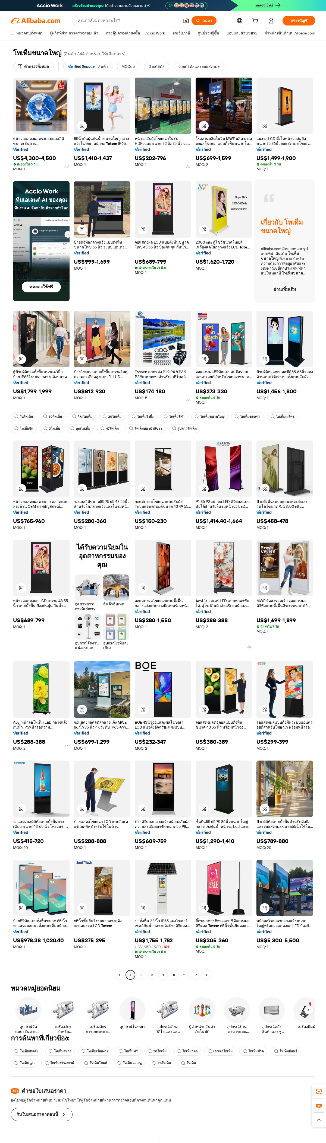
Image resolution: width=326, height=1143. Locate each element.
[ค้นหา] (204, 20)
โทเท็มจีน (23, 428)
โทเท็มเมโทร (282, 416)
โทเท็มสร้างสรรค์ (59, 1063)
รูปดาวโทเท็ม (184, 428)
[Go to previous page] (119, 975)
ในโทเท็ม (23, 416)
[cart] (256, 21)
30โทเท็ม (52, 416)
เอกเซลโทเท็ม (220, 1051)
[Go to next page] (206, 975)
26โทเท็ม (161, 1063)
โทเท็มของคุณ (247, 416)
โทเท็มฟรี (128, 1051)
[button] (186, 20)
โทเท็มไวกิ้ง (142, 416)
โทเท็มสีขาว (60, 1051)
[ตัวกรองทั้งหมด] (33, 66)
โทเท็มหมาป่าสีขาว (145, 428)
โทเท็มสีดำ (174, 416)
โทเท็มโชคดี (95, 1063)
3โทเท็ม (51, 428)
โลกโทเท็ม (82, 416)
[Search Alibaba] (128, 21)
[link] (319, 1091)
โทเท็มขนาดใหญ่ (209, 416)
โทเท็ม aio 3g (129, 1063)
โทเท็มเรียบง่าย (95, 1051)
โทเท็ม (188, 1063)
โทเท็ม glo (24, 1063)
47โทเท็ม (110, 428)
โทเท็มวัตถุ (187, 1051)
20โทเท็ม (112, 416)
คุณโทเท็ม (80, 428)
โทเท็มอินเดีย (26, 1051)
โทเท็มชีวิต (253, 1051)
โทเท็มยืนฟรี (285, 1051)
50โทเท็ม (157, 1051)
